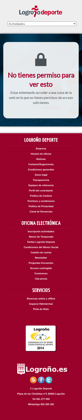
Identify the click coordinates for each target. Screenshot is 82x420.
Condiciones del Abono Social (41, 247)
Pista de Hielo (41, 309)
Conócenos (41, 273)
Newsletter (41, 257)
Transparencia (41, 180)
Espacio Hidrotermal (41, 304)
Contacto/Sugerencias (41, 164)
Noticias (41, 159)
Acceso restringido (41, 268)
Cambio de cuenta (41, 252)
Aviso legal (41, 174)
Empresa (41, 148)
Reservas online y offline (41, 298)
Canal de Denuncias (41, 211)
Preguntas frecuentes (41, 263)
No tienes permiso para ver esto (41, 79)
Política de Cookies (41, 195)
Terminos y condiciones (41, 201)
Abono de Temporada (41, 236)
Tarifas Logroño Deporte (41, 242)
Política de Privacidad (41, 206)
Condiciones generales (41, 169)
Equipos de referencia (41, 185)
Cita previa (41, 278)
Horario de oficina (41, 153)
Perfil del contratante (41, 190)
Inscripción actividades (41, 231)
